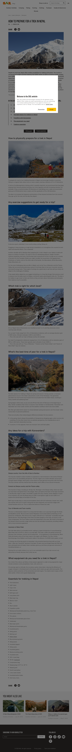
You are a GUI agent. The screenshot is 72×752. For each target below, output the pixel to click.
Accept (51, 109)
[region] (36, 94)
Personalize (41, 109)
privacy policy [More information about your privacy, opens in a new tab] (49, 104)
